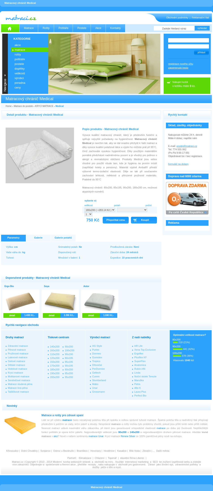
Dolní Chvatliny (29, 450)
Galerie (38, 237)
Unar (95, 388)
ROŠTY (18, 54)
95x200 (69, 377)
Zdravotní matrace (18, 346)
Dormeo (96, 353)
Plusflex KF (140, 357)
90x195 (69, 365)
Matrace (29, 28)
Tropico (96, 361)
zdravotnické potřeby (186, 464)
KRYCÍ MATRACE (44, 106)
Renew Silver (128, 436)
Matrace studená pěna (20, 384)
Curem (96, 376)
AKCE (18, 45)
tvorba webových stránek (77, 461)
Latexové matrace (17, 357)
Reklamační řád (200, 17)
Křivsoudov (12, 450)
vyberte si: (91, 200)
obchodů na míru (104, 461)
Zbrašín (146, 450)
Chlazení (99, 458)
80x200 (69, 369)
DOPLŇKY (20, 68)
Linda (137, 372)
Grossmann (98, 391)
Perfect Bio (140, 395)
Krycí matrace (15, 372)
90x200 (69, 346)
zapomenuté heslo (178, 67)
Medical (59, 106)
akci (56, 436)
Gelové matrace (16, 361)
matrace (67, 420)
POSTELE (19, 64)
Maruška (139, 380)
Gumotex (97, 357)
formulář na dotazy (178, 164)
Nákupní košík (180, 82)
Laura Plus (140, 391)
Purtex (95, 349)
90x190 (69, 354)
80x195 (69, 358)
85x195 (69, 362)
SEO (155, 461)
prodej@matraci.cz (186, 146)
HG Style (97, 346)
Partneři (71, 458)
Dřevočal (97, 365)
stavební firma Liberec (132, 458)
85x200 (69, 373)
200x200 (54, 377)
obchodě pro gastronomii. (132, 464)
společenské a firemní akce (61, 464)
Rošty (46, 28)
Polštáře (63, 28)
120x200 (54, 358)
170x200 (54, 365)
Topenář (112, 458)
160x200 (54, 350)
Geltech (96, 372)
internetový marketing (137, 461)
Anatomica (140, 365)
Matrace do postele (23, 106)
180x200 (54, 369)
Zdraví (151, 464)
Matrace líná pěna (18, 388)
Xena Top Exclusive (145, 349)
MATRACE (20, 49)
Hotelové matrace (17, 368)
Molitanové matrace (18, 376)
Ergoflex (138, 353)
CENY (18, 87)
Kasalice (122, 450)
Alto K (137, 388)
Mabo (95, 384)
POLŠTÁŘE (20, 59)
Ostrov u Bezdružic (63, 450)
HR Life (138, 346)
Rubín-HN (139, 368)
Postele (81, 28)
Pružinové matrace (18, 353)
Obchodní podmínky (177, 17)
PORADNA (20, 82)
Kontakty (115, 28)
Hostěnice (109, 450)
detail (12, 315)
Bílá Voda (134, 450)
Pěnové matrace (17, 349)
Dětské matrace (16, 365)
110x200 (54, 354)
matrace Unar (96, 436)
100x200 (69, 350)
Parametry (13, 237)
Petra (137, 384)
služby (95, 467)
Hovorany (95, 450)
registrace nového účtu (180, 63)
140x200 (54, 346)
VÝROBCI (19, 78)
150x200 (54, 362)
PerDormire (98, 368)
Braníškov (82, 450)
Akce (98, 28)
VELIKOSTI (20, 73)
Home (9, 106)
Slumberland (99, 380)
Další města (162, 450)
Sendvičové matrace (19, 380)
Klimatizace (85, 458)
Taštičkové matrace (18, 391)
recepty (92, 464)
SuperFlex (140, 361)
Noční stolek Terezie (145, 376)
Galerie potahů (63, 237)
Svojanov (45, 450)
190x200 (54, 373)
